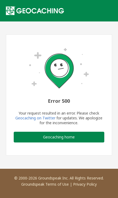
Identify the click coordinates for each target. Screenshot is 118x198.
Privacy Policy (85, 184)
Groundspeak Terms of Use (45, 184)
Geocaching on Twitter (35, 117)
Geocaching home (59, 137)
